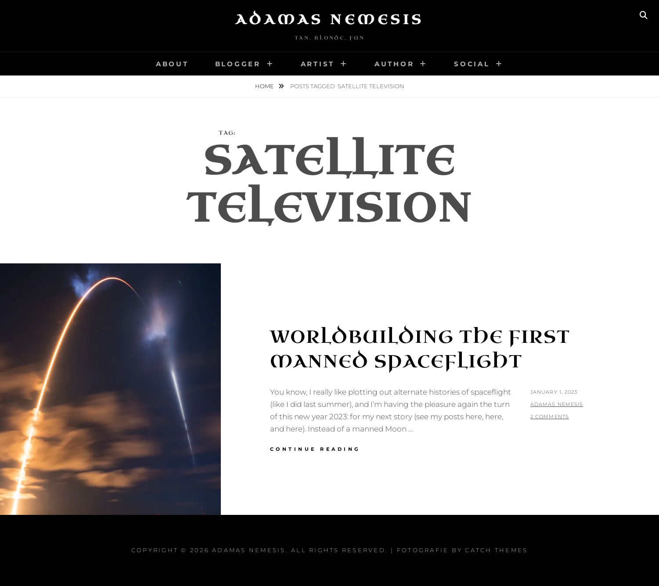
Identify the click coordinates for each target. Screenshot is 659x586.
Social (472, 64)
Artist (318, 64)
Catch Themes (496, 550)
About (172, 64)
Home (265, 86)
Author (394, 64)
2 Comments (549, 416)
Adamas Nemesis (329, 20)
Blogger (238, 64)
